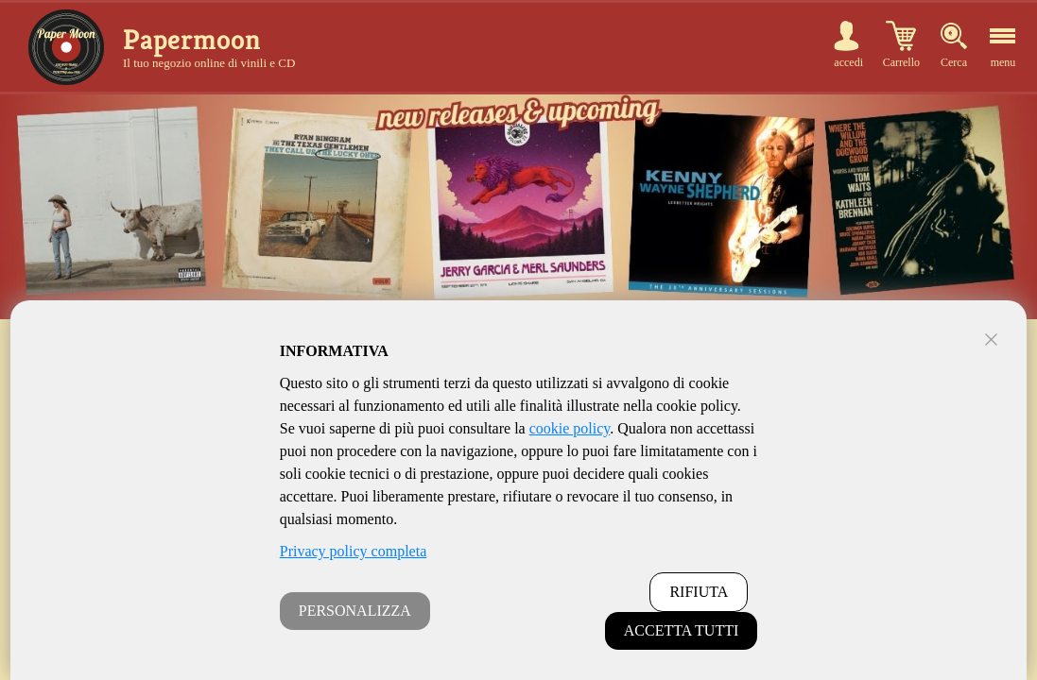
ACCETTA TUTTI (681, 630)
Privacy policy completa (353, 551)
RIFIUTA (698, 592)
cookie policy (570, 428)
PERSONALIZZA (355, 611)
